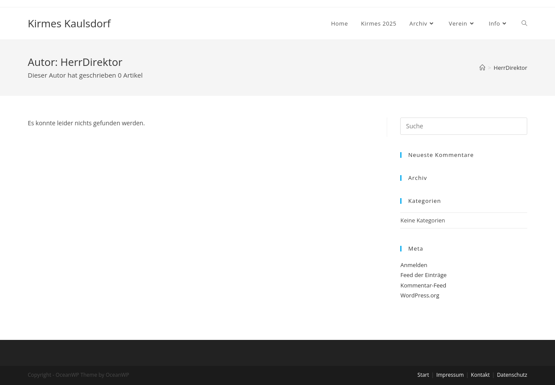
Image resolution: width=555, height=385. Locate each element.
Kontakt (480, 374)
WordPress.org (419, 295)
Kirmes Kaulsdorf (69, 23)
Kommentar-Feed (423, 285)
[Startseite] (482, 68)
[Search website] (524, 23)
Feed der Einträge (423, 275)
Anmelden (413, 265)
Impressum (450, 374)
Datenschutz (512, 374)
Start (423, 374)
